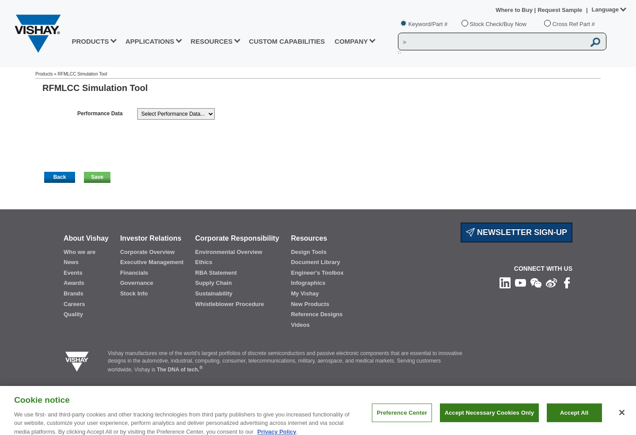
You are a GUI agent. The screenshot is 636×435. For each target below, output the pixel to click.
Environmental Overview (228, 252)
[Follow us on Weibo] (551, 282)
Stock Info (134, 293)
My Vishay (305, 293)
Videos (300, 325)
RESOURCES (212, 41)
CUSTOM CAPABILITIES (287, 41)
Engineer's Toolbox (317, 272)
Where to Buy (515, 10)
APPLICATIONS (149, 41)
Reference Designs (317, 314)
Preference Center (402, 417)
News (71, 262)
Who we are (79, 252)
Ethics (203, 262)
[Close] (622, 417)
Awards (74, 283)
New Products (310, 304)
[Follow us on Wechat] (535, 282)
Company (351, 41)
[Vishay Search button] (595, 42)
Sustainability (214, 293)
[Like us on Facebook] (566, 282)
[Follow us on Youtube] (520, 282)
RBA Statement (216, 272)
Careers (74, 304)
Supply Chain (213, 283)
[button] (59, 177)
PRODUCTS (90, 41)
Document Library (315, 262)
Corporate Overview (147, 252)
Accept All (574, 417)
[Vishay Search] (491, 42)
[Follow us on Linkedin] (505, 282)
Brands (73, 293)
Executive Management (152, 262)
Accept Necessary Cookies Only (489, 417)
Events (73, 272)
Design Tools (309, 252)
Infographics (308, 283)
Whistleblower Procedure (229, 304)
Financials (134, 272)
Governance (136, 283)
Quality (73, 314)
